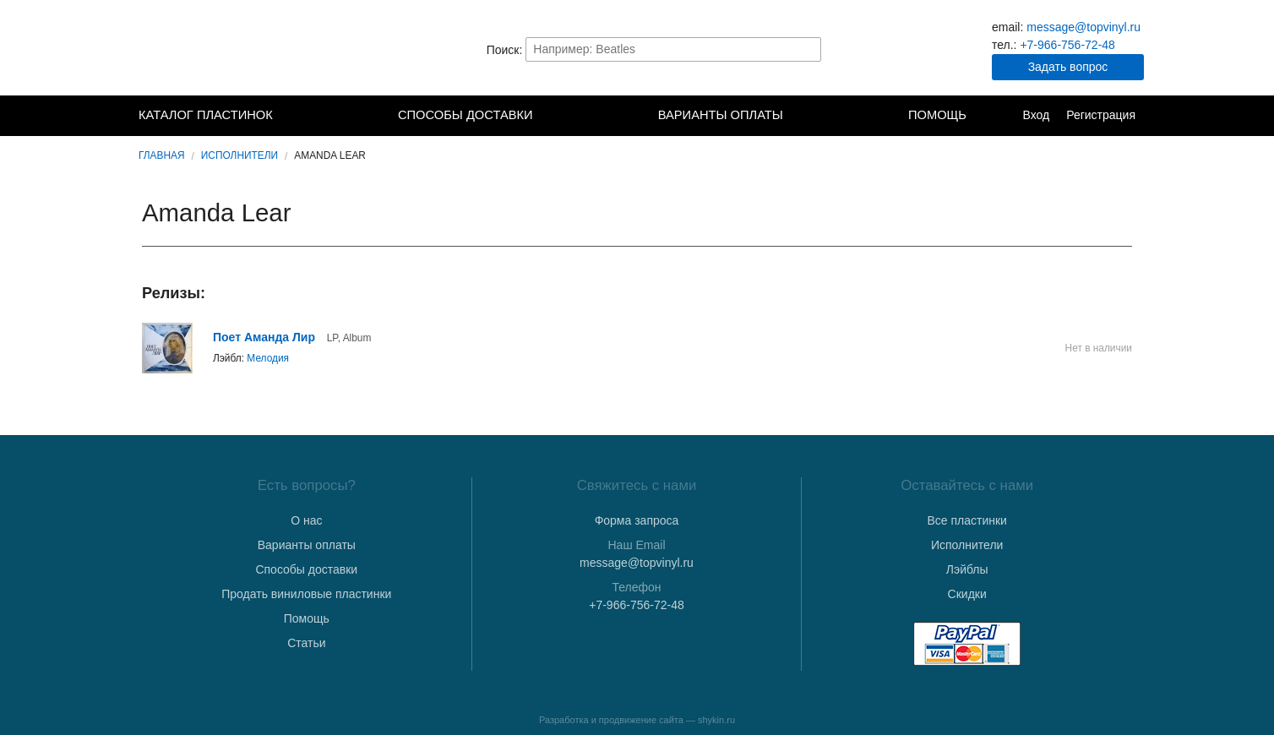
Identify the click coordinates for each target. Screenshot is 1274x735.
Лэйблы (967, 569)
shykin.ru (716, 720)
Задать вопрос (1068, 67)
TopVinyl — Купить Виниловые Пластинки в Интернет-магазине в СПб (223, 49)
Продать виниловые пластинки (306, 594)
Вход (1035, 115)
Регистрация (1100, 115)
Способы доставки (465, 115)
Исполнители (239, 155)
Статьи (306, 643)
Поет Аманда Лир (264, 337)
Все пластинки (966, 520)
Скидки (967, 594)
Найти (807, 49)
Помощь (937, 115)
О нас (306, 520)
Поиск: (505, 49)
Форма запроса (637, 520)
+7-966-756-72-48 (1067, 45)
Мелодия (268, 358)
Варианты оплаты (720, 115)
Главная (162, 155)
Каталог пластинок (206, 115)
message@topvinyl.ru (1083, 27)
